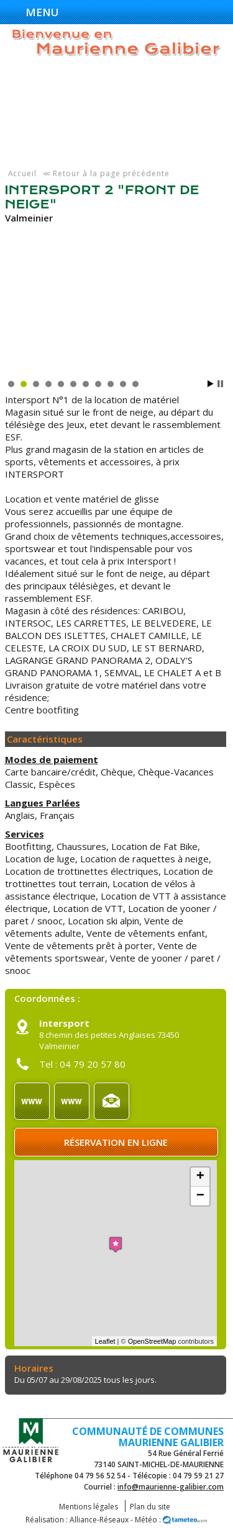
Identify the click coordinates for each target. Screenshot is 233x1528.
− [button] (200, 1196)
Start (211, 383)
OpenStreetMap (152, 1341)
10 (123, 384)
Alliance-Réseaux (99, 1519)
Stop (220, 383)
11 (135, 384)
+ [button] (200, 1177)
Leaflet (105, 1341)
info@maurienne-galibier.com (170, 1486)
